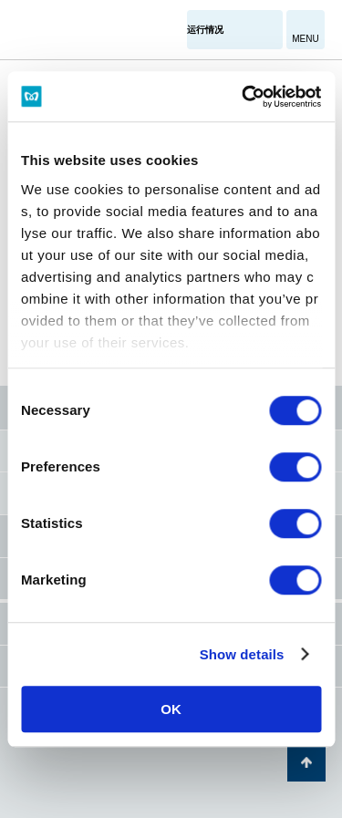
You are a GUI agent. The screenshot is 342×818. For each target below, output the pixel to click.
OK (171, 709)
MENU (305, 39)
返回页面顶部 (306, 762)
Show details (242, 654)
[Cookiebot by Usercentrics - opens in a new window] (243, 97)
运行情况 (205, 30)
